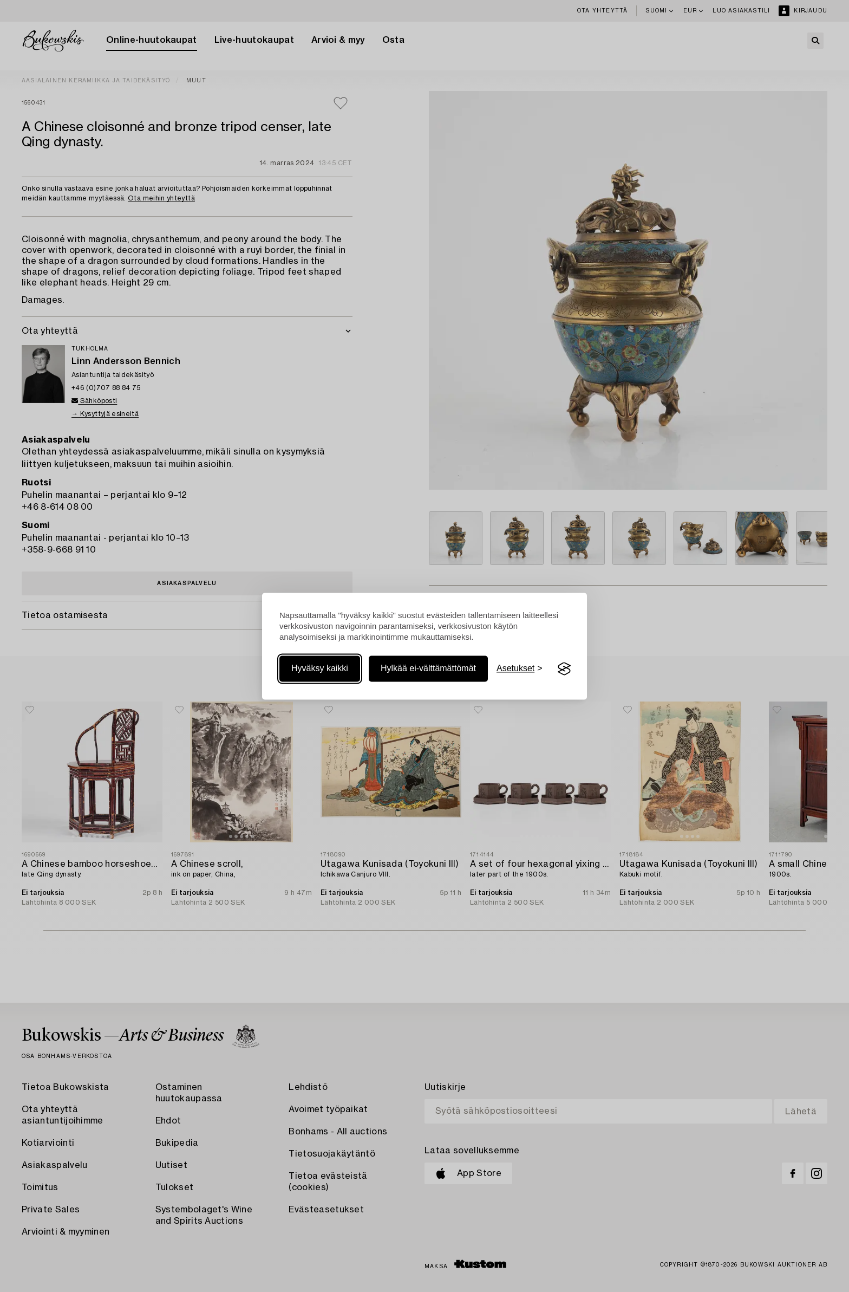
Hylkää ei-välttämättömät (428, 668)
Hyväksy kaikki (319, 668)
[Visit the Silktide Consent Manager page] (564, 669)
